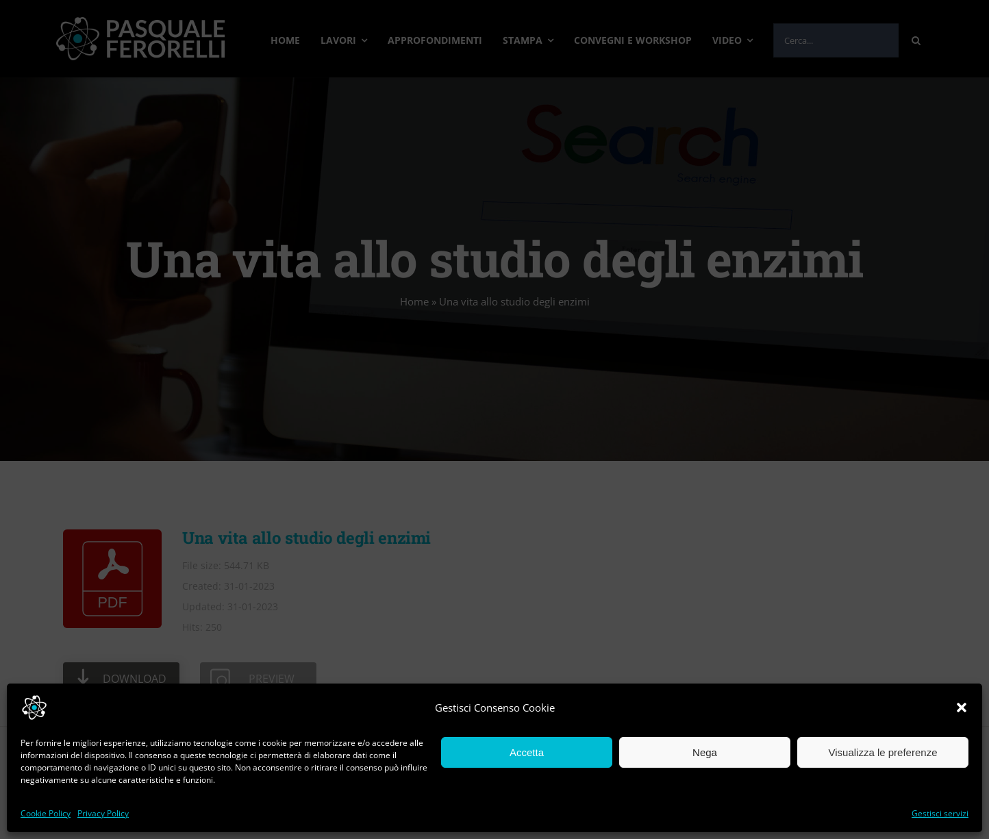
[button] (961, 707)
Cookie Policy (46, 813)
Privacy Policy (103, 813)
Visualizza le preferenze (883, 752)
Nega (704, 752)
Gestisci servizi (940, 813)
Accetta (527, 752)
